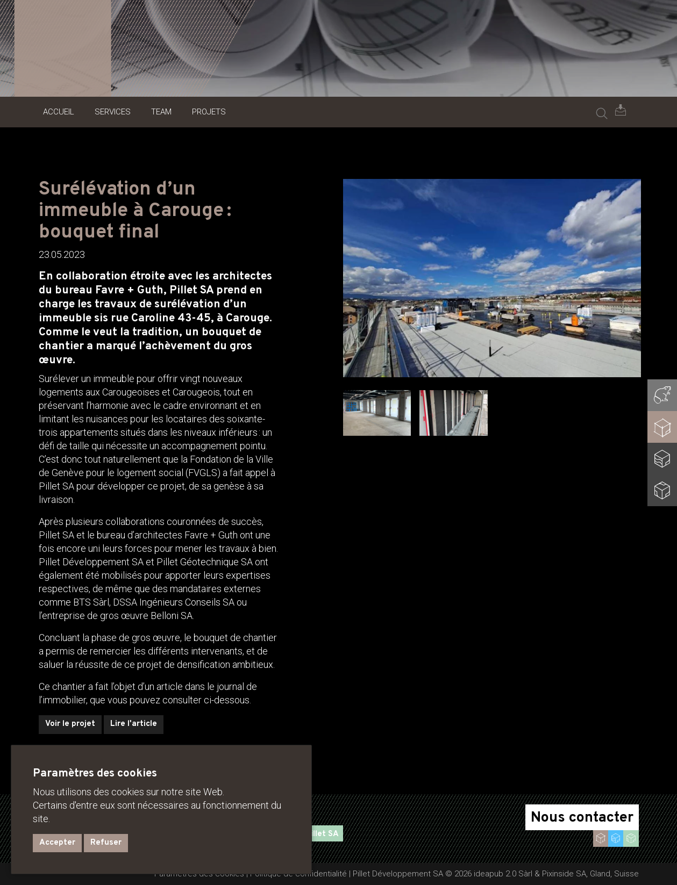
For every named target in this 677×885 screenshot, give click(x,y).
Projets (209, 112)
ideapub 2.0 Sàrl (503, 874)
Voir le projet (70, 724)
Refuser (106, 843)
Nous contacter (582, 818)
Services (113, 112)
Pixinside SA (564, 874)
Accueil (58, 112)
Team (161, 112)
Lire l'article (133, 724)
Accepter (57, 843)
